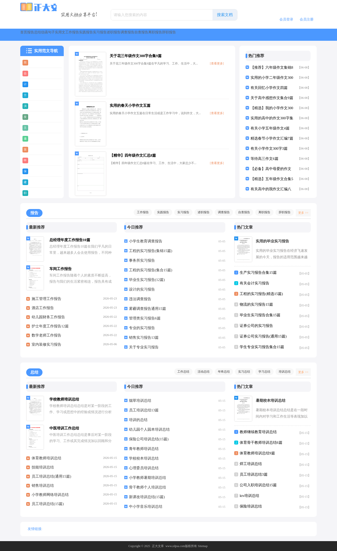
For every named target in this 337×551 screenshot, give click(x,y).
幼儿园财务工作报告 (48, 320)
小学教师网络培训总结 (50, 497)
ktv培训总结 (249, 496)
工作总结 (181, 371)
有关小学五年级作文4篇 (270, 128)
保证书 (36, 171)
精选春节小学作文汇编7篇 (272, 138)
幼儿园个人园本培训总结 (149, 429)
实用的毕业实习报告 (272, 241)
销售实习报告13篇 (144, 337)
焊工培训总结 (251, 464)
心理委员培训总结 (144, 468)
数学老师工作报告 (46, 338)
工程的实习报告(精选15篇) (261, 294)
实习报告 (195, 35)
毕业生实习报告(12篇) (147, 280)
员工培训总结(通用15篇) (51, 479)
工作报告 (144, 35)
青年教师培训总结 (144, 449)
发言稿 (36, 117)
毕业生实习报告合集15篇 (260, 315)
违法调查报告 (140, 299)
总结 (65, 35)
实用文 (120, 35)
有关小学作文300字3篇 (269, 148)
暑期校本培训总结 (270, 401)
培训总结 (282, 371)
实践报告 (169, 35)
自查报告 (272, 35)
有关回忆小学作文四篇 (269, 88)
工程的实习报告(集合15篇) (150, 270)
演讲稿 (36, 106)
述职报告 (221, 35)
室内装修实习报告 (46, 347)
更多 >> (301, 212)
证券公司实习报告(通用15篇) (263, 336)
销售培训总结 (43, 488)
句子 (100, 35)
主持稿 (36, 127)
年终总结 (221, 371)
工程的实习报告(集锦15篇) (150, 251)
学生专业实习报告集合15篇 (262, 347)
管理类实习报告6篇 (145, 318)
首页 (29, 35)
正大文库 (158, 546)
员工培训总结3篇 (254, 474)
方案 (34, 95)
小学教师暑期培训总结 (147, 478)
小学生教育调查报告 (145, 241)
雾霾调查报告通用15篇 (147, 309)
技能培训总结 (43, 470)
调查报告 (246, 35)
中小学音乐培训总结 (145, 507)
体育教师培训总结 (46, 461)
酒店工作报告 (43, 311)
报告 (47, 35)
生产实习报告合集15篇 (258, 273)
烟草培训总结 (140, 401)
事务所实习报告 (142, 260)
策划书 (36, 149)
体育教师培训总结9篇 (257, 453)
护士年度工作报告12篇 (50, 329)
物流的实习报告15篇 (256, 304)
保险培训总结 (251, 506)
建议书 (36, 182)
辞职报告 (282, 212)
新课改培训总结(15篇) (147, 497)
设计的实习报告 (142, 289)
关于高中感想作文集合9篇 (272, 98)
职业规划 (38, 193)
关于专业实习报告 (144, 347)
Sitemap (203, 546)
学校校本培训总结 (144, 458)
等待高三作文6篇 (264, 159)
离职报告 (298, 35)
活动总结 (201, 371)
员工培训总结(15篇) (48, 507)
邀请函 (36, 138)
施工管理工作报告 (46, 301)
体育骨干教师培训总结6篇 (261, 443)
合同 (34, 73)
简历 (34, 62)
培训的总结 (138, 420)
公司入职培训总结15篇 (258, 485)
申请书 (36, 160)
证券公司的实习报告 (256, 326)
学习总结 (262, 371)
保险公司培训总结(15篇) (148, 439)
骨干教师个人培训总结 (147, 487)
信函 (82, 35)
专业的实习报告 (142, 328)
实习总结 (242, 371)
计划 (34, 84)
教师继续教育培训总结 (258, 432)
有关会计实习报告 (254, 283)
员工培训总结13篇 (144, 410)
